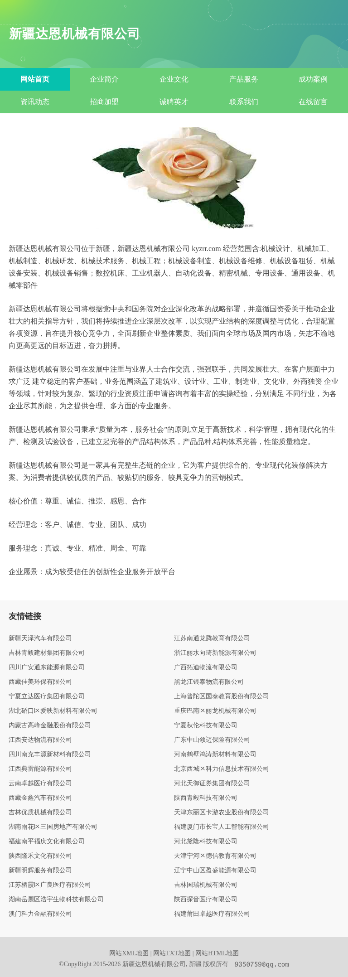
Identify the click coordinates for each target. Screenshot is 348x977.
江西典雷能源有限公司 (40, 769)
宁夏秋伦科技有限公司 (205, 725)
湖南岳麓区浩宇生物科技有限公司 (56, 899)
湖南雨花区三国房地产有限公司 (53, 827)
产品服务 (243, 79)
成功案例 (313, 79)
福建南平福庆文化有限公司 (47, 841)
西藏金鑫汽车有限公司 (40, 798)
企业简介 (104, 79)
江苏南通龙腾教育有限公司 (212, 638)
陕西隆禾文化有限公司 (40, 856)
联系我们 (243, 102)
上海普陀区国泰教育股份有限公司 (221, 696)
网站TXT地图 (172, 953)
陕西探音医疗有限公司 (205, 899)
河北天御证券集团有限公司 (212, 783)
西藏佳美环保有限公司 (40, 682)
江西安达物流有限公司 (40, 740)
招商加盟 (104, 102)
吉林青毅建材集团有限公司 (47, 653)
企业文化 (174, 79)
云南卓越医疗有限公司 (40, 783)
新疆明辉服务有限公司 (40, 870)
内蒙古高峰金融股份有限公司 (50, 725)
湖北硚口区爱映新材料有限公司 (53, 711)
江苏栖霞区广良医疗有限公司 (50, 885)
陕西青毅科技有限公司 (205, 798)
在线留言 (313, 102)
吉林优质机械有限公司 (40, 812)
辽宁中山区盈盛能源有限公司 (215, 870)
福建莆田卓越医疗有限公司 (212, 914)
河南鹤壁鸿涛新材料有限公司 (215, 754)
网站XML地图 (129, 953)
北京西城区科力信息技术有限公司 (221, 769)
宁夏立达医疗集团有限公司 (47, 696)
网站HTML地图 (217, 953)
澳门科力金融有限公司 (40, 914)
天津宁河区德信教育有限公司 (215, 856)
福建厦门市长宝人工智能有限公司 (221, 827)
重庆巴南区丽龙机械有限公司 (215, 711)
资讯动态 (34, 102)
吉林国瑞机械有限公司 (205, 885)
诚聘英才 (174, 102)
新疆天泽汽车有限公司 (40, 638)
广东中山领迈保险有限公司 (212, 740)
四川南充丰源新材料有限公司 (50, 754)
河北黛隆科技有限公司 (205, 841)
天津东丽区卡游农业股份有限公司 (221, 812)
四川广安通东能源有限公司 (47, 667)
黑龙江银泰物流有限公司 (209, 682)
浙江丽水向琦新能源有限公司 (215, 653)
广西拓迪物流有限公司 (205, 667)
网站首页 (34, 79)
